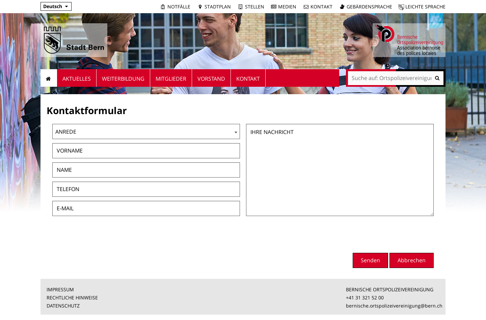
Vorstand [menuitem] (211, 78)
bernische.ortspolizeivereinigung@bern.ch (394, 305)
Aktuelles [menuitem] (76, 78)
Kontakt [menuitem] (248, 78)
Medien (287, 6)
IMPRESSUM (60, 289)
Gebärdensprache (369, 6)
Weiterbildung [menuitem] (123, 78)
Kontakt (321, 6)
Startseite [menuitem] (48, 78)
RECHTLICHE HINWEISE (72, 297)
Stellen (254, 6)
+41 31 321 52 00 (365, 297)
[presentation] (382, 233)
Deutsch (52, 6)
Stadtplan (218, 6)
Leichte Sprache (425, 6)
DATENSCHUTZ (63, 305)
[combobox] (146, 131)
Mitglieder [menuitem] (171, 78)
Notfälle (178, 6)
